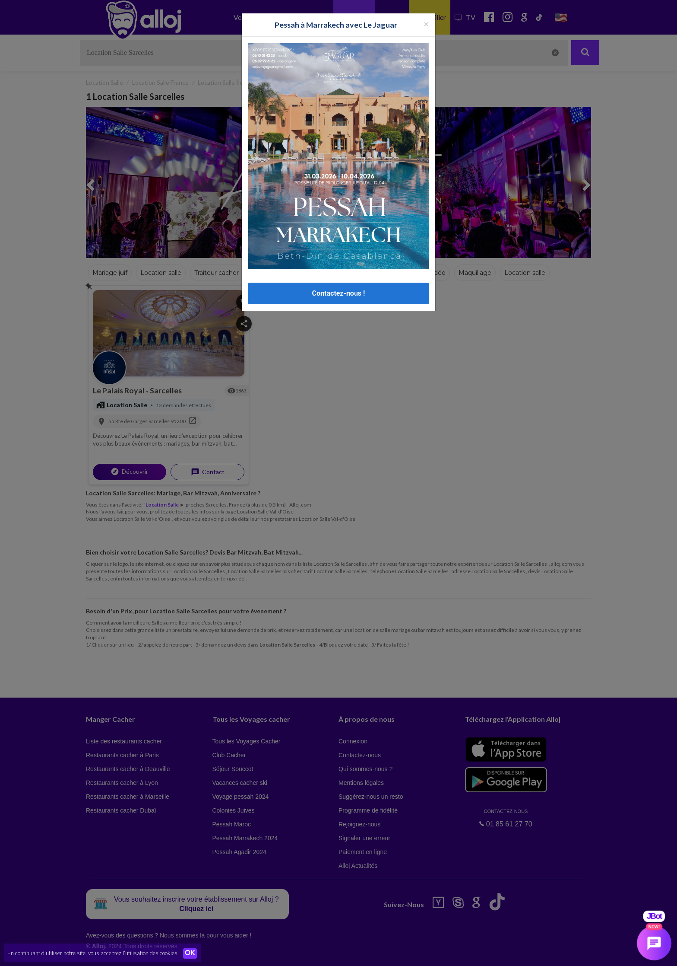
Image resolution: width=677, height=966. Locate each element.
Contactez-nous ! (338, 281)
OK (190, 953)
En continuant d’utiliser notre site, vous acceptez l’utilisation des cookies (92, 953)
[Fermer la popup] (426, 11)
